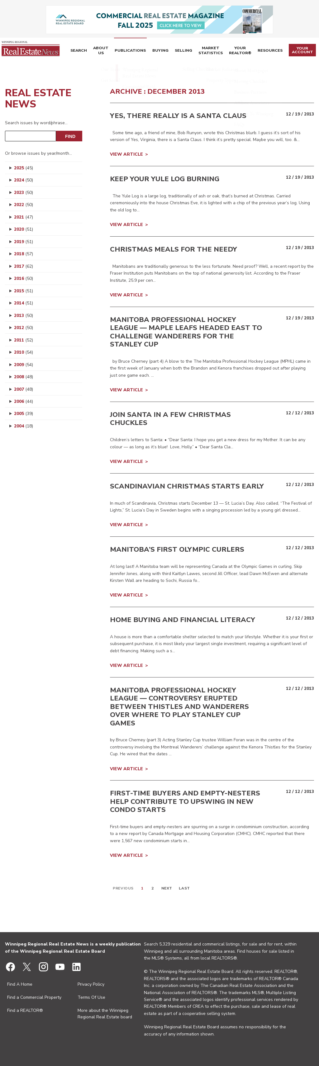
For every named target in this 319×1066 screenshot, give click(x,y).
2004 (23, 426)
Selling (176, 51)
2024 (23, 180)
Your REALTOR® (240, 51)
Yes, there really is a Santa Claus (178, 115)
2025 (23, 168)
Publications (128, 51)
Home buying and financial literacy (182, 620)
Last (184, 888)
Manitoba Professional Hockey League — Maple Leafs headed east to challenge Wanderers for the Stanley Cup (186, 332)
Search (79, 51)
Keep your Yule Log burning (164, 179)
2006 (23, 401)
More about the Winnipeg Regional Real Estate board (105, 1013)
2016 (23, 278)
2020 (23, 229)
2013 (23, 315)
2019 (23, 242)
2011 (23, 340)
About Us (100, 51)
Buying (155, 51)
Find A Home (19, 984)
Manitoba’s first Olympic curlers (177, 549)
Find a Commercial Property (34, 997)
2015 (23, 291)
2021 (23, 217)
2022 (23, 205)
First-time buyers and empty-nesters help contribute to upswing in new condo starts (185, 801)
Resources (270, 51)
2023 (23, 193)
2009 (23, 365)
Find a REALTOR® (25, 1010)
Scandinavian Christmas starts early (187, 486)
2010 (23, 352)
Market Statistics (206, 51)
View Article (126, 154)
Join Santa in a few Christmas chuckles (170, 418)
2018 (23, 254)
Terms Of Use (91, 997)
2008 (23, 377)
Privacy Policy (91, 984)
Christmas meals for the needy (173, 249)
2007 (23, 389)
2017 (23, 266)
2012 (23, 328)
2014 (23, 303)
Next (166, 888)
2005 (23, 414)
